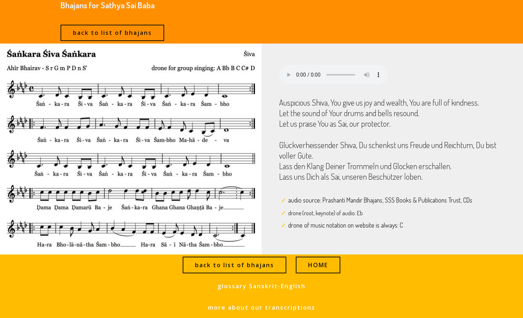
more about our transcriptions (261, 307)
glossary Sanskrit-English (261, 286)
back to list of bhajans (112, 33)
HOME (318, 265)
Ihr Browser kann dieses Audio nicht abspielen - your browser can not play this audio (333, 75)
